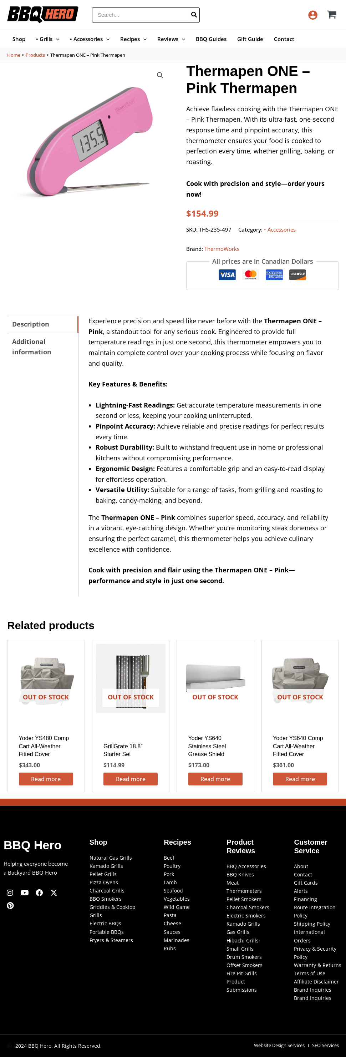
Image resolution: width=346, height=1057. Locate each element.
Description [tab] (30, 324)
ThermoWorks (221, 248)
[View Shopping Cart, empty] (332, 14)
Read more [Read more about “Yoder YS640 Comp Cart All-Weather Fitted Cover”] (300, 779)
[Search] (194, 15)
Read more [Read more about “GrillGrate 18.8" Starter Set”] (131, 779)
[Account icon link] (313, 15)
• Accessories (280, 229)
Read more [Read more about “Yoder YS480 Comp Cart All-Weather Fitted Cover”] (46, 779)
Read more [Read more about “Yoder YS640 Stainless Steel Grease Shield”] (215, 779)
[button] (55, 39)
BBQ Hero (32, 845)
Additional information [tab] (31, 346)
